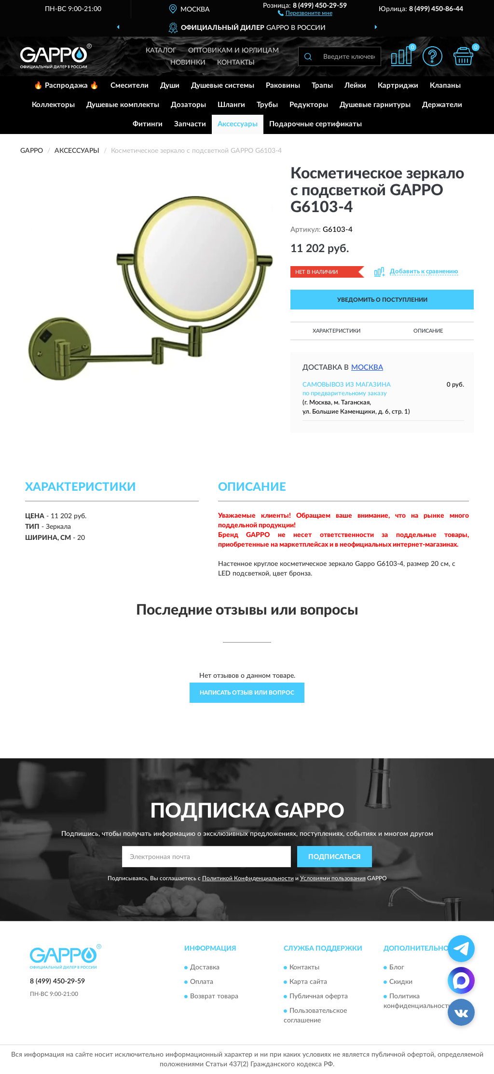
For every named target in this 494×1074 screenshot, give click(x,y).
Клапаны (445, 85)
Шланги (231, 104)
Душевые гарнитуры (375, 104)
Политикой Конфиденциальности (248, 878)
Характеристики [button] (336, 331)
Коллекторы (53, 104)
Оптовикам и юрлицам (233, 50)
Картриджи (398, 85)
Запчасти (190, 124)
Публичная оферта (318, 996)
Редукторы (308, 104)
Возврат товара (214, 996)
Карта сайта (308, 982)
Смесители (129, 85)
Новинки (188, 62)
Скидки (400, 982)
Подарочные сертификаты (315, 124)
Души (169, 85)
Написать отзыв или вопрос (247, 693)
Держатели (442, 104)
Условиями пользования (333, 878)
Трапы (322, 85)
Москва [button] (367, 367)
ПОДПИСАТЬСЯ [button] (334, 857)
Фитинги (148, 124)
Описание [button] (428, 331)
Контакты (236, 62)
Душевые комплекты (122, 104)
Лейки (355, 85)
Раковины (283, 85)
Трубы (267, 104)
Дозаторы (188, 104)
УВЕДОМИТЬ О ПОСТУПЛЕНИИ (382, 300)
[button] (305, 12)
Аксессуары (238, 124)
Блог (396, 967)
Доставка (205, 967)
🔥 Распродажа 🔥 (66, 85)
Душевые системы (222, 85)
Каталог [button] (161, 50)
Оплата (201, 982)
